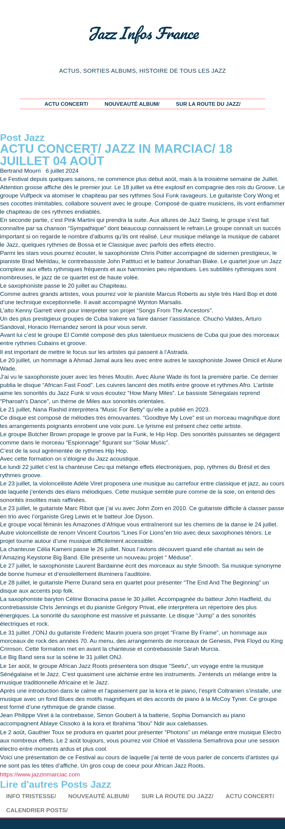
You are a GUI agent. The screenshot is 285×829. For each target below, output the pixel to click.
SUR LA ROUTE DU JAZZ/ (208, 104)
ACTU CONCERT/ (66, 104)
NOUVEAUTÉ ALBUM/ (132, 104)
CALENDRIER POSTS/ (37, 810)
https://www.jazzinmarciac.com (40, 774)
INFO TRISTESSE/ (31, 796)
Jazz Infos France (142, 33)
